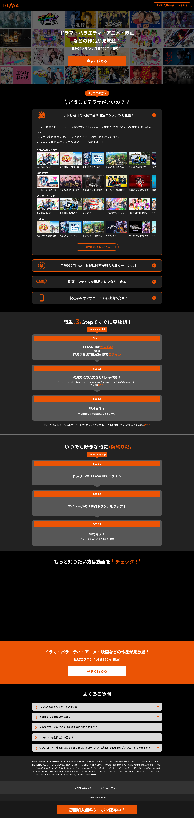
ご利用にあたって (82, 787)
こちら (101, 385)
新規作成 (106, 346)
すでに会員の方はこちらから (172, 5)
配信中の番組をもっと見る (96, 247)
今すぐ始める (97, 60)
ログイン (114, 354)
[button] (153, 160)
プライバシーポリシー (109, 787)
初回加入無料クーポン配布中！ (97, 810)
